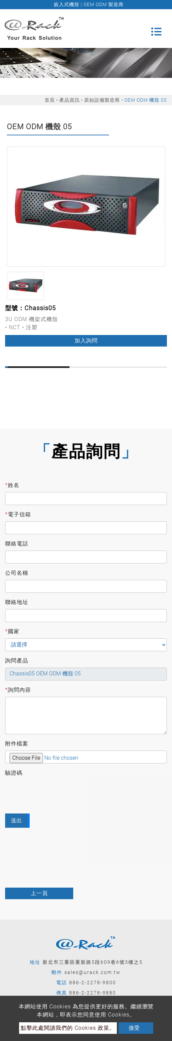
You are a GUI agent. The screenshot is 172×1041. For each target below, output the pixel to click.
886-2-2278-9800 (92, 982)
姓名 (12, 485)
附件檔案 (16, 743)
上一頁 (39, 893)
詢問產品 (16, 660)
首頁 (50, 100)
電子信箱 (18, 514)
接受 (134, 1028)
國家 (12, 631)
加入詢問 (86, 340)
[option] (86, 207)
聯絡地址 (16, 602)
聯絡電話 (16, 543)
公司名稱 (16, 573)
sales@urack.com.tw (92, 972)
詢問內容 (18, 690)
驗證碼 (13, 773)
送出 (16, 820)
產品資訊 (69, 100)
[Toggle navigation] (156, 28)
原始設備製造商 (102, 100)
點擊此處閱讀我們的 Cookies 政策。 (68, 1028)
